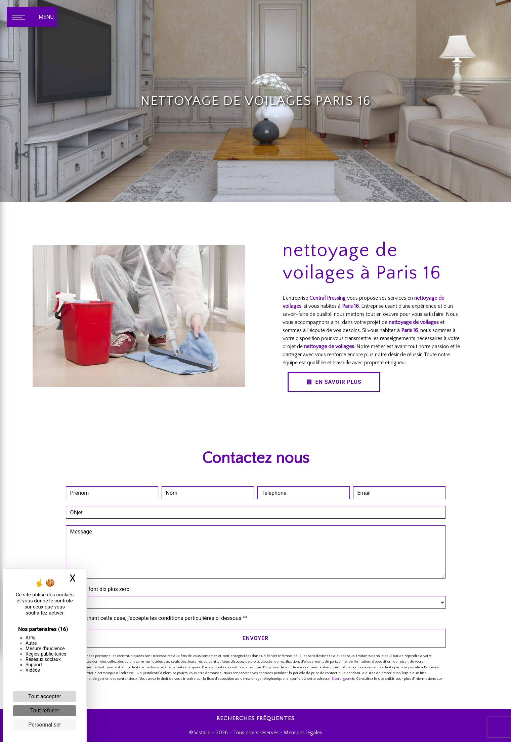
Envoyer (255, 638)
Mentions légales (302, 733)
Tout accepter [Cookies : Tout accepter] (44, 696)
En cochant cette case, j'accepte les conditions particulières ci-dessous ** (160, 618)
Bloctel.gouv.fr (343, 679)
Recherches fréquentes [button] (255, 718)
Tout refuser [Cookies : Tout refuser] (44, 710)
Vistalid (202, 733)
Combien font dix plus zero (98, 589)
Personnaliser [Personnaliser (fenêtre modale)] (44, 724)
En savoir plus (333, 382)
